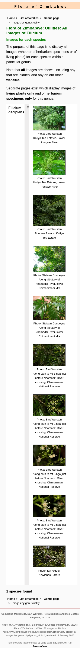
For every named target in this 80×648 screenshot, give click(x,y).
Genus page (51, 18)
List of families (29, 18)
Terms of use (40, 646)
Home (11, 18)
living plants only (20, 93)
